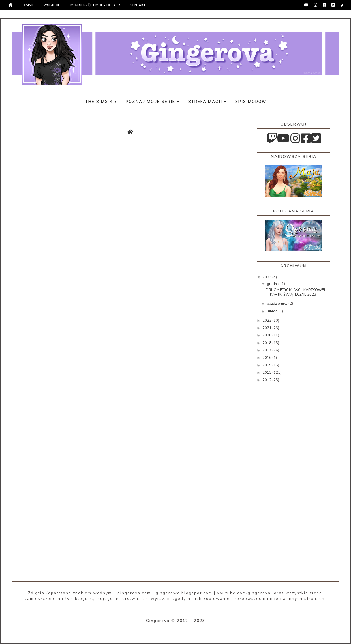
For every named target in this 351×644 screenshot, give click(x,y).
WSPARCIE (52, 5)
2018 (267, 342)
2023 (267, 277)
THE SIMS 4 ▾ (101, 101)
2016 (267, 357)
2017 (267, 350)
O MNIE (28, 5)
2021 (267, 327)
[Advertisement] (279, 477)
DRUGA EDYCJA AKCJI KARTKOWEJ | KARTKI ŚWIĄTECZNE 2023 (296, 292)
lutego (273, 311)
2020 (267, 335)
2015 (267, 365)
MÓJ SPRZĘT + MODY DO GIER (95, 5)
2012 (267, 380)
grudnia (274, 283)
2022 (267, 320)
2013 (267, 372)
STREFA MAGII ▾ (207, 101)
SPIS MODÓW (250, 101)
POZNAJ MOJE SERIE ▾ (153, 101)
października (277, 303)
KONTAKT (137, 5)
